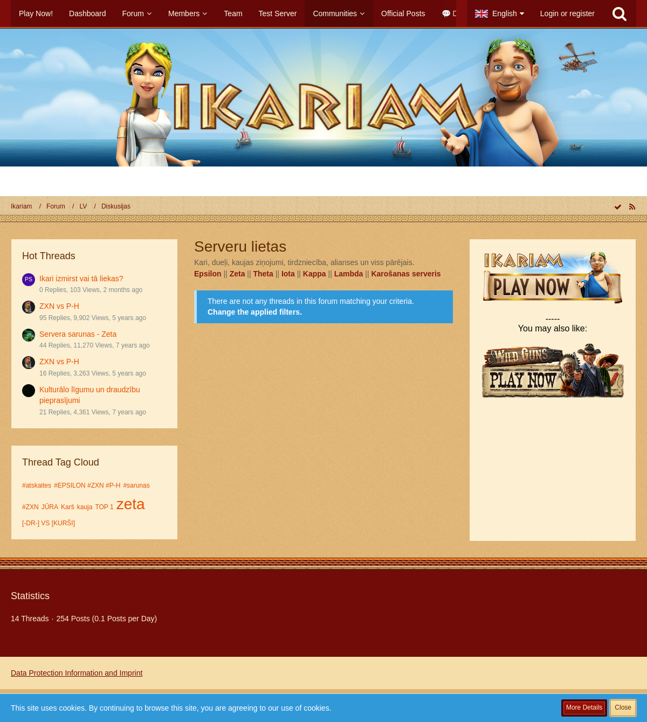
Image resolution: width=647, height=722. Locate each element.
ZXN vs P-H (59, 306)
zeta (130, 504)
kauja (85, 507)
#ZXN (30, 507)
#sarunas (136, 485)
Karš (67, 507)
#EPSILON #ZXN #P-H (87, 485)
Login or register (567, 13)
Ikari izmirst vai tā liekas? (81, 278)
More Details (584, 707)
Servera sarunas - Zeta (77, 334)
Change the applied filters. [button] (255, 312)
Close (623, 707)
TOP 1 (104, 507)
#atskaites (36, 485)
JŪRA (50, 507)
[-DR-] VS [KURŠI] (48, 523)
